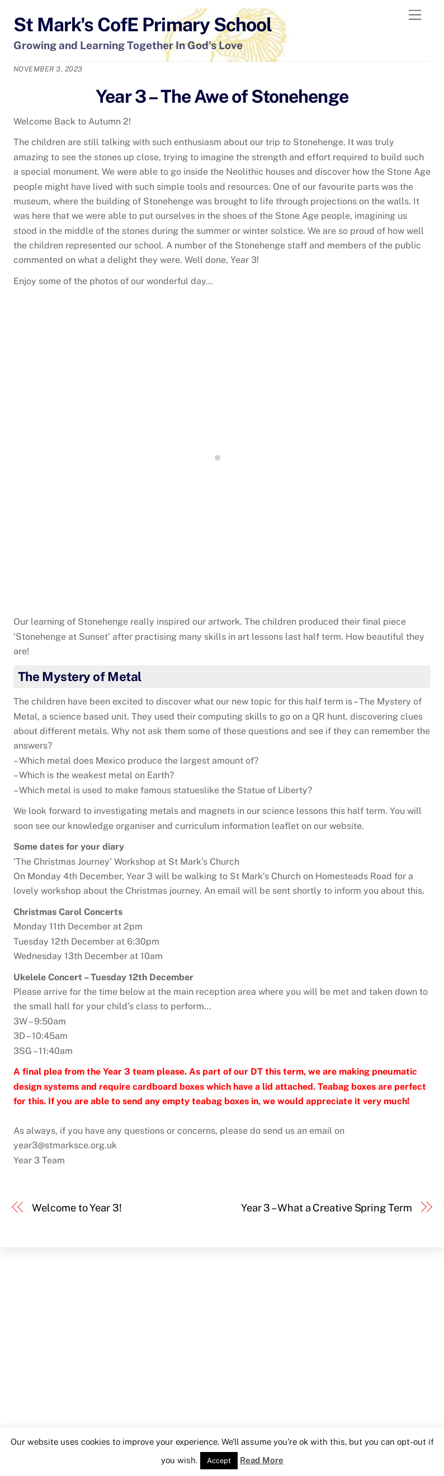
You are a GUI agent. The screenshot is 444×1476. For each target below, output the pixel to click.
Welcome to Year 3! (76, 1208)
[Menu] (415, 15)
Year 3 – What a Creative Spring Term (326, 1208)
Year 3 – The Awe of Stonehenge (222, 96)
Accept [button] (219, 1460)
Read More (262, 1460)
